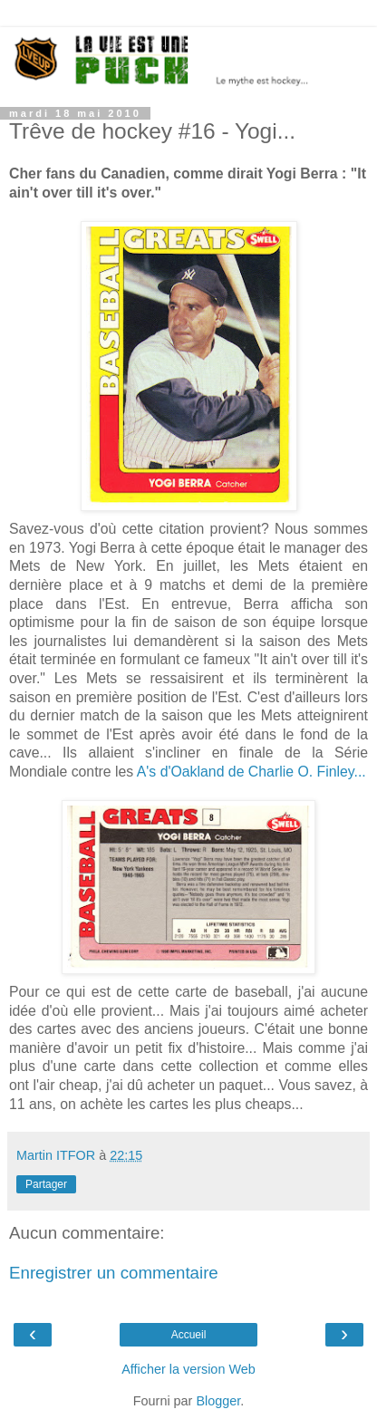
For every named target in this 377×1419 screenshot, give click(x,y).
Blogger (218, 1401)
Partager (46, 1184)
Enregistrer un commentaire (113, 1272)
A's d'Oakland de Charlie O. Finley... (251, 771)
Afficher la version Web (188, 1369)
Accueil (189, 1334)
